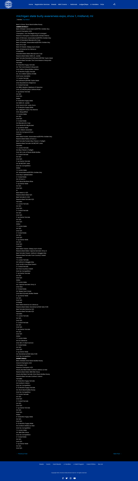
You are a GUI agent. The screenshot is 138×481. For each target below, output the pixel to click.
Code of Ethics (91, 464)
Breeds (53, 4)
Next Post (117, 454)
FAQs (102, 4)
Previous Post (21, 454)
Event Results (57, 464)
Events (48, 464)
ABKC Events (62, 4)
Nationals (73, 4)
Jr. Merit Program (78, 464)
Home (31, 4)
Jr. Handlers (94, 4)
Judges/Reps (83, 4)
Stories (19, 20)
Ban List (100, 464)
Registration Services (42, 4)
